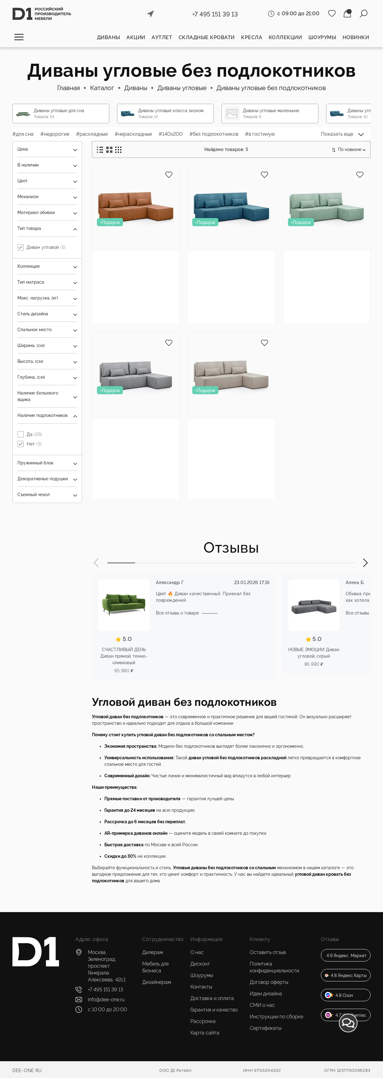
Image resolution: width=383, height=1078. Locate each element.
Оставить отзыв (268, 952)
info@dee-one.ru (106, 1000)
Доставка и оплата (212, 998)
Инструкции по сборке (276, 1017)
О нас (197, 952)
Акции (135, 37)
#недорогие (54, 134)
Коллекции (285, 37)
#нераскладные (133, 134)
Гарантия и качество (214, 1010)
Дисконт (200, 964)
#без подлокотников (213, 134)
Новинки (356, 37)
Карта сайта (204, 1033)
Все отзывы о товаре (177, 612)
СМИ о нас (262, 1005)
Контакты (201, 987)
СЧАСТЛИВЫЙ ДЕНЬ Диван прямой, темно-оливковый (123, 656)
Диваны (108, 37)
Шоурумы (322, 37)
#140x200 (171, 134)
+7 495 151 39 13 (215, 14)
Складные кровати (207, 37)
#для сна (23, 134)
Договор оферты (269, 982)
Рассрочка (203, 1021)
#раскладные (92, 134)
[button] (96, 563)
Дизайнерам (156, 982)
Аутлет (162, 37)
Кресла (251, 37)
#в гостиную (260, 134)
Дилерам (152, 952)
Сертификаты (265, 1028)
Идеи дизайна (266, 994)
